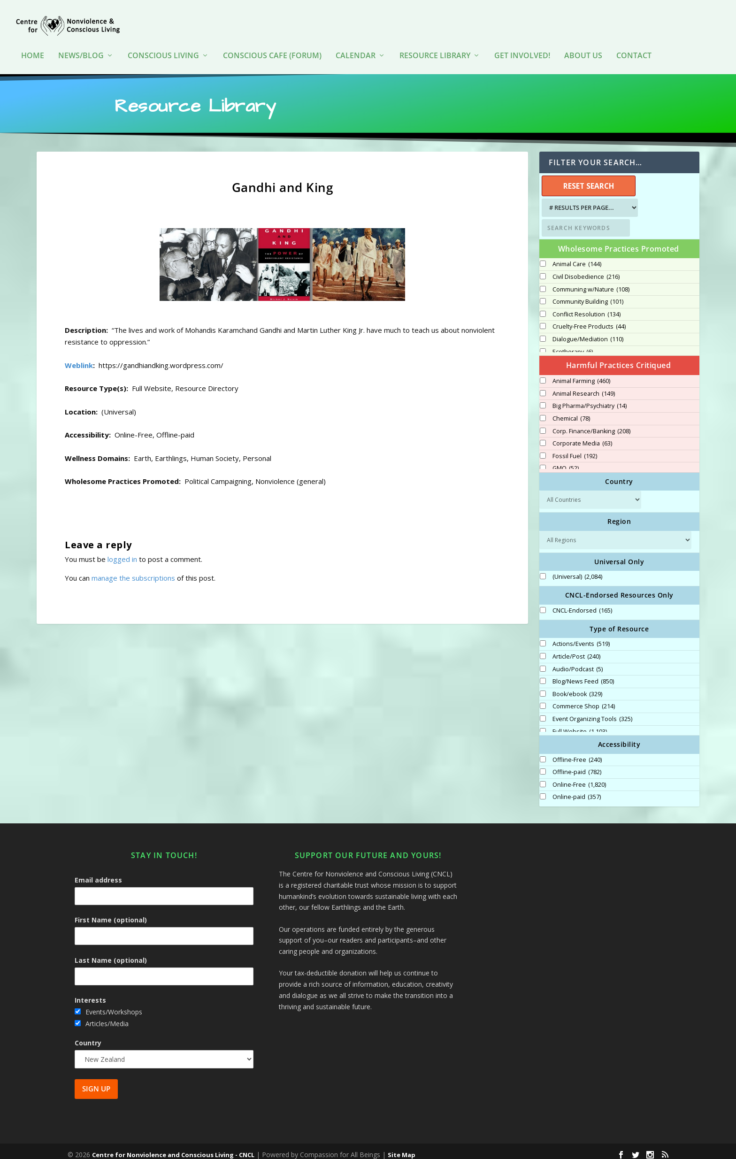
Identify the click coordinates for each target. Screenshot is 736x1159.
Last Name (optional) (111, 953)
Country (88, 1036)
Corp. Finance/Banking (591, 425)
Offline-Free (577, 753)
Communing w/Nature (590, 283)
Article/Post (576, 650)
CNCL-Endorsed (582, 604)
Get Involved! (522, 42)
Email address (98, 873)
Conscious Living (163, 42)
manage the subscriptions (133, 571)
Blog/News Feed (583, 675)
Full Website (579, 725)
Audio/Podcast (577, 663)
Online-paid (576, 790)
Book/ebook (577, 687)
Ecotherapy (572, 345)
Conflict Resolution (586, 308)
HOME (32, 42)
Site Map (401, 1148)
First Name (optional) (111, 913)
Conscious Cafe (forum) (272, 42)
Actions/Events (581, 637)
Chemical (571, 412)
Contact (634, 42)
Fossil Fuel (574, 449)
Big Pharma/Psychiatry (589, 399)
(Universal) (577, 570)
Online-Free (579, 778)
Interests (90, 993)
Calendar (356, 42)
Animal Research (583, 387)
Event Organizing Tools (592, 712)
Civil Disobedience (586, 270)
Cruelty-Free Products (589, 320)
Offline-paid (576, 765)
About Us (583, 42)
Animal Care (576, 257)
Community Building (587, 295)
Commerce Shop (583, 700)
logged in (122, 552)
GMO (565, 462)
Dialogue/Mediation (587, 333)
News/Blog (81, 42)
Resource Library (434, 42)
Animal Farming (581, 374)
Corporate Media (582, 437)
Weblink (79, 358)
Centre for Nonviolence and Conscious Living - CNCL (173, 1148)
